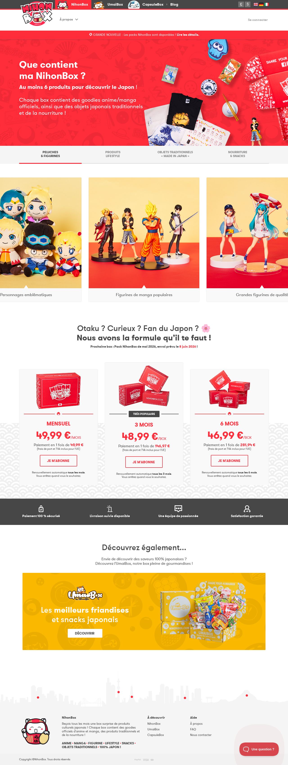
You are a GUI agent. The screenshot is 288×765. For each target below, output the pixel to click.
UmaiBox (115, 4)
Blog (174, 4)
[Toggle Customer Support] (259, 749)
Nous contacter (201, 735)
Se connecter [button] (258, 20)
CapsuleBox (152, 4)
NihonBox (79, 4)
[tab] (50, 155)
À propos (69, 19)
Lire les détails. (188, 35)
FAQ (193, 729)
